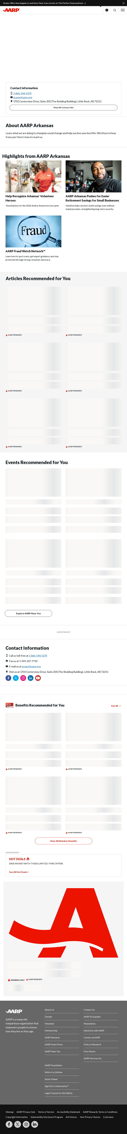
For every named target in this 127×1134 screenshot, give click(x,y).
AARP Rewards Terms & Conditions (100, 1111)
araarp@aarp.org (22, 97)
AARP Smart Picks (54, 1044)
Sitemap (10, 1111)
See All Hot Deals (18, 872)
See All (114, 705)
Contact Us (89, 1009)
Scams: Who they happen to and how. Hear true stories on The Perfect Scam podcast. (43, 3)
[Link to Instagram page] (23, 678)
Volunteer (49, 1023)
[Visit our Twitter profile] (16, 678)
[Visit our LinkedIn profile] (30, 678)
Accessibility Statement (68, 1111)
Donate (48, 1016)
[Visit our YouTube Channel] (38, 678)
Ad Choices (71, 1117)
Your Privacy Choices (90, 1117)
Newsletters (90, 1023)
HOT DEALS (17, 859)
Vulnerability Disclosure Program (47, 1117)
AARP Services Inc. (93, 1058)
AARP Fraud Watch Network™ (25, 251)
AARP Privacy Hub (25, 1111)
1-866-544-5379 (22, 93)
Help (106, 10)
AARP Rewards (52, 1037)
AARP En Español (92, 1016)
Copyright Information (17, 1117)
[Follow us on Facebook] (8, 678)
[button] (114, 10)
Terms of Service (46, 1111)
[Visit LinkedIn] (34, 1124)
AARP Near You (52, 1051)
